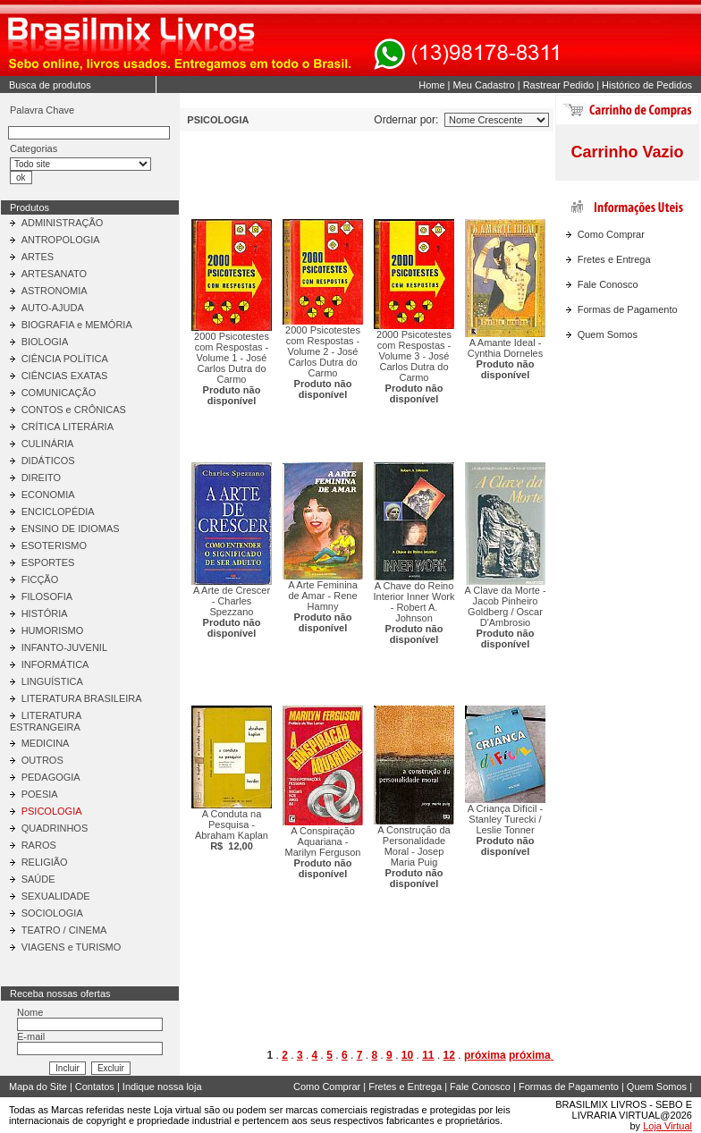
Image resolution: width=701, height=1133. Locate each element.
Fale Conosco (608, 284)
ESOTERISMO (54, 545)
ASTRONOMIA (54, 290)
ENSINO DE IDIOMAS (70, 528)
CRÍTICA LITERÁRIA (67, 426)
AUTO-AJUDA (52, 307)
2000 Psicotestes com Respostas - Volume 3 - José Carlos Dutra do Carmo (414, 366)
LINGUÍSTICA (52, 681)
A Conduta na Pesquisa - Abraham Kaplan (231, 829)
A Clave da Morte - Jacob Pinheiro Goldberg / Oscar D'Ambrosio (504, 617)
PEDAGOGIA (50, 777)
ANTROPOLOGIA (60, 239)
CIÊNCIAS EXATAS (64, 375)
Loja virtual (177, 1109)
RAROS (38, 845)
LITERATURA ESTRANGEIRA (45, 721)
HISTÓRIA (44, 613)
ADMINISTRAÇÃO (62, 222)
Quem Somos (608, 334)
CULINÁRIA (47, 443)
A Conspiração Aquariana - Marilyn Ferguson (323, 852)
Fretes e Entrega (614, 259)
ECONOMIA (48, 494)
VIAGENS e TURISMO (71, 947)
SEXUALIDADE (55, 896)
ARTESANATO (54, 273)
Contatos (94, 1086)
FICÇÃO (40, 579)
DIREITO (41, 477)
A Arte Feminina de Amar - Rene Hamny (323, 606)
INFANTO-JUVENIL (64, 647)
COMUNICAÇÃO (59, 392)
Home (431, 85)
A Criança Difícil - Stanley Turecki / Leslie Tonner (505, 830)
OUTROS (42, 760)
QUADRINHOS (55, 828)
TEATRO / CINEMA (64, 930)
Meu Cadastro (484, 85)
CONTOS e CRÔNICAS (73, 409)
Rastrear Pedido (559, 85)
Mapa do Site (38, 1086)
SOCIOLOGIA (52, 913)
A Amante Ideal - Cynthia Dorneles (505, 358)
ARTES (37, 256)
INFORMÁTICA (55, 664)
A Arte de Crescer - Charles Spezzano (231, 611)
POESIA (39, 794)
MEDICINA (45, 743)
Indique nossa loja (162, 1086)
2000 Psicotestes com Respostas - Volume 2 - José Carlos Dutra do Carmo (322, 362)
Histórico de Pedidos (647, 85)
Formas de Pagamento (628, 309)
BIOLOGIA (45, 341)
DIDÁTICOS (48, 460)
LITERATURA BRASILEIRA (81, 698)
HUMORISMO (52, 630)
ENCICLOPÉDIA (58, 511)
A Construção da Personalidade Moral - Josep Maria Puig (413, 856)
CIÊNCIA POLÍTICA (64, 358)
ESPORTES (48, 562)
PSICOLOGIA (51, 811)
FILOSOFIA (46, 596)
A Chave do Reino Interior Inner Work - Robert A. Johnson (414, 612)
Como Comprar (611, 234)
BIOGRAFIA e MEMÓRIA (76, 324)
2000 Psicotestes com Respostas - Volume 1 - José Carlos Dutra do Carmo (231, 368)
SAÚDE (38, 879)
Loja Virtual (667, 1125)
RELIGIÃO (44, 862)
